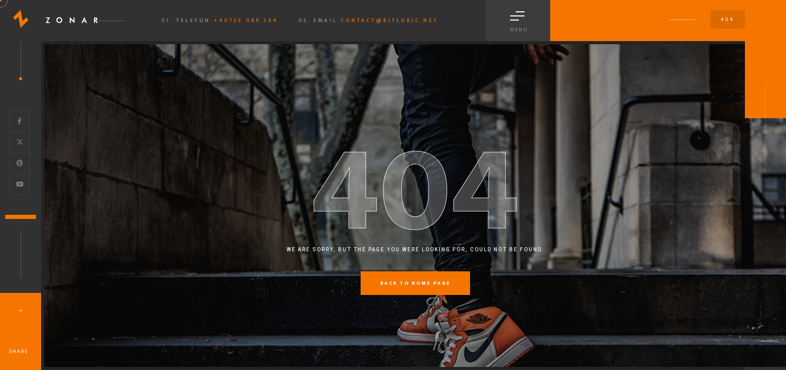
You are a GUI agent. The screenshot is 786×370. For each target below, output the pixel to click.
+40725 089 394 (246, 20)
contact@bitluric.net (389, 20)
